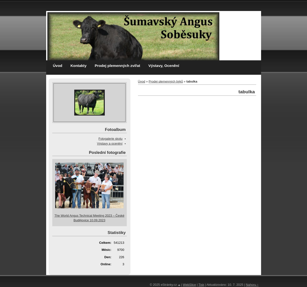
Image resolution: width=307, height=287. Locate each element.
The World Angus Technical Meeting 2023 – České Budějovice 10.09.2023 (89, 218)
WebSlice (189, 285)
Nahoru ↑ (252, 285)
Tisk (201, 285)
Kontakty (78, 66)
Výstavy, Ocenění (163, 66)
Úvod (57, 66)
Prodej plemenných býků (166, 81)
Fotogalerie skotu (110, 138)
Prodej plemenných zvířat (117, 66)
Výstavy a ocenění (110, 143)
